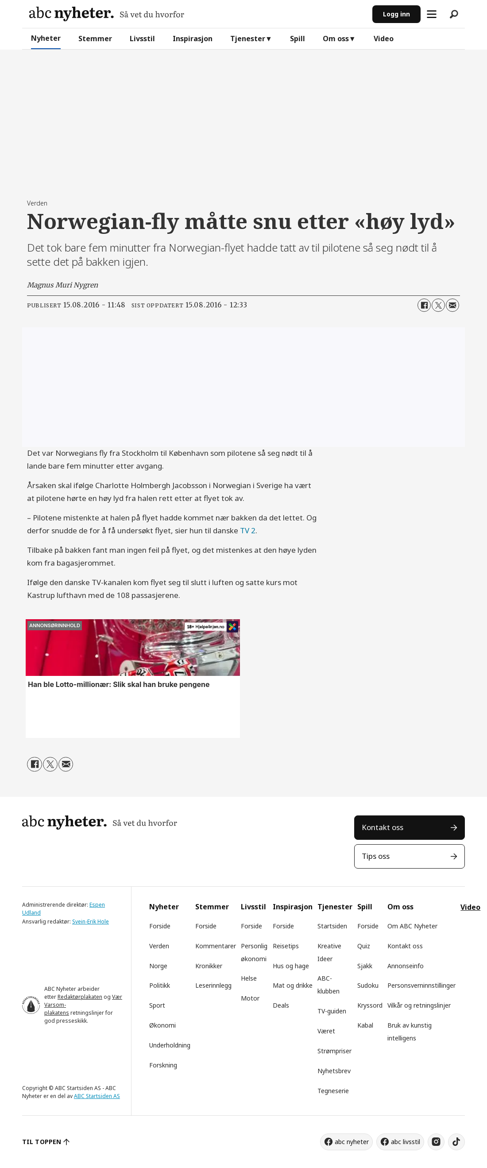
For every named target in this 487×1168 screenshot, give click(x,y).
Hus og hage (291, 966)
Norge (158, 966)
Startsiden (332, 926)
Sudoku (368, 985)
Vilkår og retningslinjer (419, 1005)
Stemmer (95, 38)
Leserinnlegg (213, 985)
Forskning (163, 1065)
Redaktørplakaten (80, 997)
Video (384, 38)
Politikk (159, 985)
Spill (297, 38)
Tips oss (376, 856)
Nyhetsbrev (334, 1071)
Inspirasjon (193, 38)
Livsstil (142, 38)
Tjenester (247, 38)
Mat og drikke (293, 985)
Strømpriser (334, 1051)
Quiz (363, 946)
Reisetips (286, 946)
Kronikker (208, 966)
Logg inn (396, 14)
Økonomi (162, 1025)
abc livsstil (405, 1141)
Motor (250, 998)
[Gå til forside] (106, 14)
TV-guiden (331, 1011)
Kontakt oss (382, 827)
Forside (159, 926)
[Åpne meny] (432, 14)
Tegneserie (333, 1091)
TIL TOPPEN (41, 1141)
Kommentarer (215, 946)
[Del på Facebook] (424, 305)
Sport (157, 1005)
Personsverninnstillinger (421, 985)
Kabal (365, 1025)
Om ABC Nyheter (412, 926)
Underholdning (169, 1045)
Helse (249, 978)
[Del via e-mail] (452, 305)
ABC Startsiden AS (97, 1096)
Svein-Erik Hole (90, 921)
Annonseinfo (405, 966)
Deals (281, 1005)
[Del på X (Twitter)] (438, 305)
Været (326, 1031)
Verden (159, 946)
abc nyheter (352, 1141)
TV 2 (247, 530)
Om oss (336, 38)
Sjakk (364, 966)
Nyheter (46, 38)
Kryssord (370, 1005)
